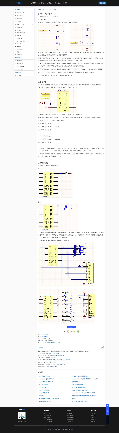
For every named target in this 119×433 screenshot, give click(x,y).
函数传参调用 (20, 49)
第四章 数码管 (18, 72)
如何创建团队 (70, 417)
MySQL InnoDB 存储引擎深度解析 (80, 376)
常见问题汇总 (70, 421)
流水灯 (18, 52)
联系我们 (93, 415)
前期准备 (19, 21)
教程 (44, 9)
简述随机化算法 (43, 387)
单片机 (45, 336)
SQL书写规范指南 (43, 384)
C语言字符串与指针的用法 (45, 401)
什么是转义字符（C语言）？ (46, 381)
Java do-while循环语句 (77, 384)
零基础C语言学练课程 (54, 353)
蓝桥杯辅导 (52, 366)
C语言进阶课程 (60, 355)
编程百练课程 (66, 360)
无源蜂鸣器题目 (20, 66)
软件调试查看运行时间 (22, 41)
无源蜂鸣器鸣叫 (20, 63)
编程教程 (34, 3)
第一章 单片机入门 (19, 12)
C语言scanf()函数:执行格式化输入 (80, 390)
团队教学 (58, 3)
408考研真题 (47, 417)
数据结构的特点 (75, 381)
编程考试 (50, 3)
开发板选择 (19, 18)
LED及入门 (55, 9)
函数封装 (41, 395)
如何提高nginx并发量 (44, 376)
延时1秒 (19, 43)
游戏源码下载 (47, 415)
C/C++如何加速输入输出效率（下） (80, 401)
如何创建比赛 (70, 415)
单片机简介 (19, 15)
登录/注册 (102, 3)
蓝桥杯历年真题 (48, 419)
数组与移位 (19, 54)
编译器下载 (47, 413)
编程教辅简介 (70, 413)
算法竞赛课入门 (60, 364)
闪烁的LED (19, 38)
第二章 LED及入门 (19, 24)
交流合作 (93, 417)
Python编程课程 (53, 357)
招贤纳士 (93, 419)
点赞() (71, 327)
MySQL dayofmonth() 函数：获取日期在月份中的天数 (85, 379)
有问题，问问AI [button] (107, 409)
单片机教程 (49, 9)
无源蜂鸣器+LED (21, 69)
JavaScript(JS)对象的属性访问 (46, 379)
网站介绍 (93, 413)
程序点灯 (19, 30)
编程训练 (42, 3)
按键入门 (74, 398)
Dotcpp (16, 3)
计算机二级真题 (48, 421)
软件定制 (93, 421)
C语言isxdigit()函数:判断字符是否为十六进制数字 (84, 395)
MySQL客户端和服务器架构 (78, 387)
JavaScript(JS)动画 (44, 390)
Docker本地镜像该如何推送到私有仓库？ (49, 398)
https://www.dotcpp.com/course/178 (52, 342)
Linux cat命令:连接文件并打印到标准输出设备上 (83, 393)
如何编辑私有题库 (71, 419)
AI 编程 (65, 3)
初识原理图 (19, 27)
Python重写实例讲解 (44, 393)
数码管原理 (19, 75)
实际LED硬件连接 (21, 32)
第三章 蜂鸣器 (18, 57)
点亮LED (19, 35)
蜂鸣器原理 (19, 60)
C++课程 (54, 362)
